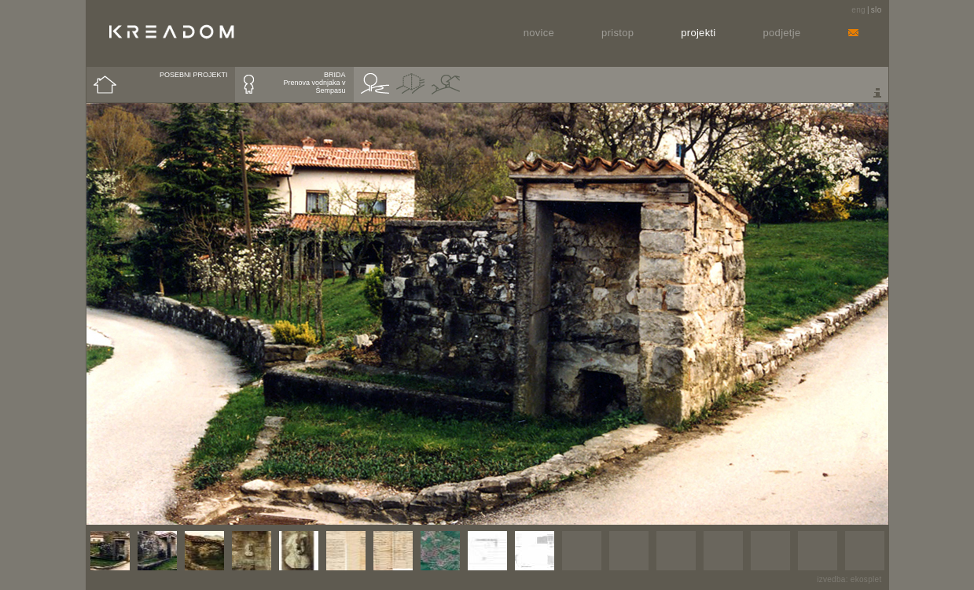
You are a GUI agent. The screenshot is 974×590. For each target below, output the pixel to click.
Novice (539, 33)
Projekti (698, 33)
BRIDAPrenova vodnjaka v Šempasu (314, 82)
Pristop (617, 33)
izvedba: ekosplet (849, 579)
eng (858, 10)
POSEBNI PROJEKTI (194, 75)
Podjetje (782, 33)
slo (876, 10)
